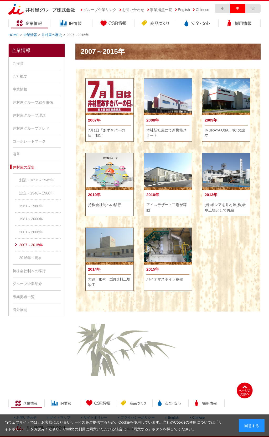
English (184, 10)
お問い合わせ (133, 10)
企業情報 (29, 24)
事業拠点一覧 (161, 10)
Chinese (202, 10)
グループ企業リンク (99, 10)
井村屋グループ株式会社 (41, 9)
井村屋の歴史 (52, 35)
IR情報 (71, 24)
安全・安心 (198, 24)
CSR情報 (113, 24)
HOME (13, 35)
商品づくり (155, 24)
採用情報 (240, 24)
